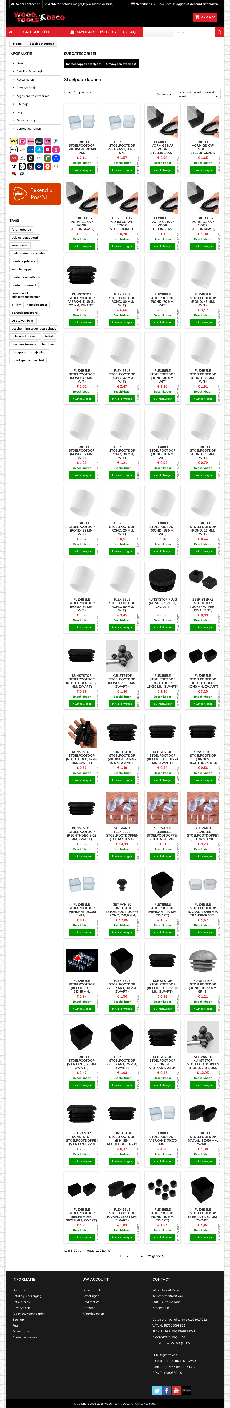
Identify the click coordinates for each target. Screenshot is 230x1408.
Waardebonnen (93, 1313)
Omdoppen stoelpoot (121, 64)
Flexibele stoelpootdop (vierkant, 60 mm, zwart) (82, 1062)
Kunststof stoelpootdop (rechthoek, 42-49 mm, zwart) (81, 757)
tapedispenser (37, 304)
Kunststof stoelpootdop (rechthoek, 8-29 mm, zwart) (81, 833)
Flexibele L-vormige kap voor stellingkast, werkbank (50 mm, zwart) (203, 151)
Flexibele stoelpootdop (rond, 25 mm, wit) (203, 452)
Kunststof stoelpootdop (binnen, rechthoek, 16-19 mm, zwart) (122, 1140)
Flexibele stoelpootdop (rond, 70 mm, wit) (162, 299)
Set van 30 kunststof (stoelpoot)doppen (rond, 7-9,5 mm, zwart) (123, 911)
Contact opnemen (28, 128)
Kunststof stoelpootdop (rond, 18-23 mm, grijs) (203, 986)
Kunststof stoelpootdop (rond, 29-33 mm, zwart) (122, 681)
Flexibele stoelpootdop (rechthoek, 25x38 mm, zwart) (81, 1214)
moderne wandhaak (26, 277)
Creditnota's (90, 1302)
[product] (82, 122)
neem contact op (28, 4)
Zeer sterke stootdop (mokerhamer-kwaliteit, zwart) (203, 606)
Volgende (156, 1256)
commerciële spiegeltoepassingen (26, 294)
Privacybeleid (25, 87)
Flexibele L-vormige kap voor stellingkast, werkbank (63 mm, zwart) (162, 151)
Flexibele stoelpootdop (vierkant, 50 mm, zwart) (203, 1214)
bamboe (48, 344)
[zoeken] (199, 32)
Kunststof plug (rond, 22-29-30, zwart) (162, 603)
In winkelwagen (82, 170)
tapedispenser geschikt (28, 360)
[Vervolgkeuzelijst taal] (144, 4)
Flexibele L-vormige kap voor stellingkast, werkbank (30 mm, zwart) (81, 227)
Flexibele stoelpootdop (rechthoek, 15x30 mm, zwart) (162, 681)
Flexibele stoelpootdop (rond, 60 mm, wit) (82, 604)
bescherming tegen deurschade (34, 328)
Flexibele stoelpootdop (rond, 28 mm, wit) (162, 452)
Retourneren (25, 79)
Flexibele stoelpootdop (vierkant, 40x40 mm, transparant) (82, 149)
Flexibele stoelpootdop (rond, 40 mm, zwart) (162, 1214)
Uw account (95, 1279)
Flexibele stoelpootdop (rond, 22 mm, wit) (82, 528)
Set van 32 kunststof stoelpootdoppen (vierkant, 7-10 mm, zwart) (82, 1140)
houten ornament (24, 285)
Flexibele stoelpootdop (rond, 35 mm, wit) (203, 376)
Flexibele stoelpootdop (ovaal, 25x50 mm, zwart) (203, 1138)
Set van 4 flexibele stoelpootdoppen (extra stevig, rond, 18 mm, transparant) (163, 837)
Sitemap (22, 104)
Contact (161, 1279)
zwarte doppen (22, 269)
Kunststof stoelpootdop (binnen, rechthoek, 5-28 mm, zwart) (203, 759)
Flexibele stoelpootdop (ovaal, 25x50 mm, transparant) (203, 909)
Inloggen (179, 4)
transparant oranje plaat (29, 352)
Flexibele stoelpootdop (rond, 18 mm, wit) (162, 528)
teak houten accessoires (29, 253)
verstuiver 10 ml (23, 320)
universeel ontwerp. (25, 336)
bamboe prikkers (23, 261)
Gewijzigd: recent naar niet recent (198, 94)
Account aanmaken (204, 4)
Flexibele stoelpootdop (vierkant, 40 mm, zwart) (162, 909)
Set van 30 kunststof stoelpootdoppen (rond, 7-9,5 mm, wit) (203, 1064)
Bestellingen (90, 1296)
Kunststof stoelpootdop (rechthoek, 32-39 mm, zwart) (81, 681)
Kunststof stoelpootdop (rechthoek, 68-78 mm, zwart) (162, 986)
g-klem (16, 304)
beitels (49, 336)
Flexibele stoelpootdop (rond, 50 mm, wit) (122, 604)
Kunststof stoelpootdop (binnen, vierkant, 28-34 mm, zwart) (162, 1064)
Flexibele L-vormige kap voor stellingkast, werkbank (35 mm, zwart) (162, 227)
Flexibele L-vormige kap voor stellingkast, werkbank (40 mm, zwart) (203, 227)
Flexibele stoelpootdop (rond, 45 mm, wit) (82, 376)
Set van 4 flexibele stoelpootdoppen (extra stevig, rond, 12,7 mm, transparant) (203, 837)
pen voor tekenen (24, 344)
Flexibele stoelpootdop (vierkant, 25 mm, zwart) (122, 1062)
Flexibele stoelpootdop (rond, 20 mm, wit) (122, 528)
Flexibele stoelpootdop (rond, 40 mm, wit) (162, 376)
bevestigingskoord (25, 312)
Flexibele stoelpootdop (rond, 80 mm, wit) (122, 299)
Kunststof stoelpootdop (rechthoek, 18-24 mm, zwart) (162, 757)
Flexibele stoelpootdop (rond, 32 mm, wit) (82, 452)
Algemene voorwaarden (33, 96)
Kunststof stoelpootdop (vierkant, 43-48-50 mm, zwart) (122, 757)
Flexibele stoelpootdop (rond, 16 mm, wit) (203, 528)
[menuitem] (10, 32)
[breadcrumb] (17, 43)
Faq (19, 112)
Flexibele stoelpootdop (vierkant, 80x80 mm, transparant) (82, 911)
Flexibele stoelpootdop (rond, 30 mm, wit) (122, 452)
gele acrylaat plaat (25, 237)
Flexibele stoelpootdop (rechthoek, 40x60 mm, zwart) (202, 681)
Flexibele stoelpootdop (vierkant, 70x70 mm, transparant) (162, 1140)
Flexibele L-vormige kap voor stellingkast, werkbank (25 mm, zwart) (122, 227)
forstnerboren (21, 229)
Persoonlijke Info (93, 1290)
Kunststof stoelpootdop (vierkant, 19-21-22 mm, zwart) (81, 299)
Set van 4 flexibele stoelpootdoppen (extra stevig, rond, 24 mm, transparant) (122, 837)
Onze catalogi (25, 120)
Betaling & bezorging (30, 71)
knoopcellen (20, 245)
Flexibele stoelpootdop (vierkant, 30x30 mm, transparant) (122, 149)
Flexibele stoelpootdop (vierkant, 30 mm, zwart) (122, 986)
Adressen (88, 1308)
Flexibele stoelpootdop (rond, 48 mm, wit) (203, 299)
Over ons (22, 63)
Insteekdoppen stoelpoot (83, 64)
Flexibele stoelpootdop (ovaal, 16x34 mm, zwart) (122, 1214)
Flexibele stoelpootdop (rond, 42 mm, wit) (122, 376)
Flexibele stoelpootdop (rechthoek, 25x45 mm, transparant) (82, 988)
